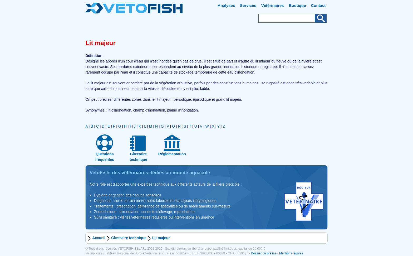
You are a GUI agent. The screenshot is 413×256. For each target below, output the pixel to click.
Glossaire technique (128, 238)
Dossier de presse (263, 253)
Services (248, 5)
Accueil (98, 238)
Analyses (226, 5)
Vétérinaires (272, 5)
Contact (318, 5)
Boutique (297, 5)
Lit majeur (161, 238)
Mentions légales (291, 253)
